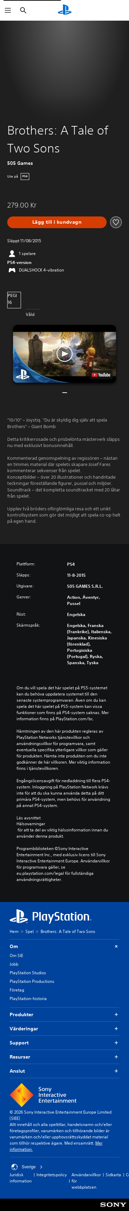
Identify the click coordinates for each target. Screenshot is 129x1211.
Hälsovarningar (31, 824)
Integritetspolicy (51, 1175)
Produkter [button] (64, 1014)
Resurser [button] (64, 1057)
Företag (17, 990)
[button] (64, 354)
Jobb (14, 964)
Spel (29, 931)
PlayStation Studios (28, 973)
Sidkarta (113, 1175)
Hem (14, 931)
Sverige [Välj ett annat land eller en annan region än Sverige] (27, 1167)
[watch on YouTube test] (100, 374)
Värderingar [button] (64, 1029)
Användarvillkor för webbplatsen (86, 1181)
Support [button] (64, 1043)
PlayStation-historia (28, 998)
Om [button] (64, 946)
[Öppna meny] (7, 10)
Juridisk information (21, 1178)
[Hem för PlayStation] (64, 10)
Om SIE (16, 955)
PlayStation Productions (32, 981)
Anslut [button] (64, 1071)
